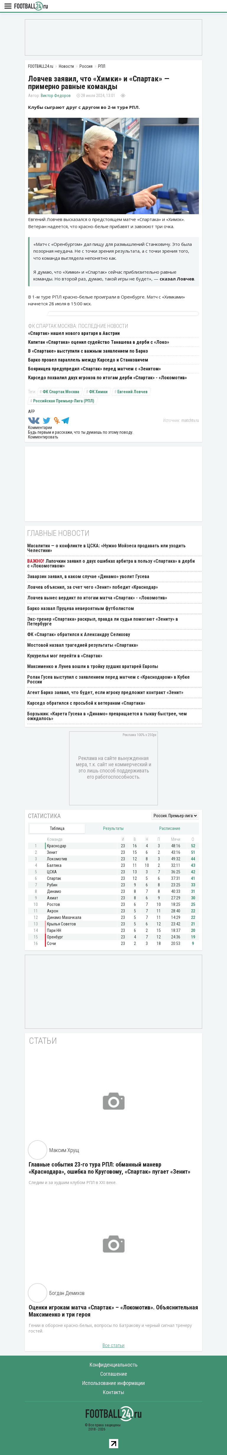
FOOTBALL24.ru (31, 6)
